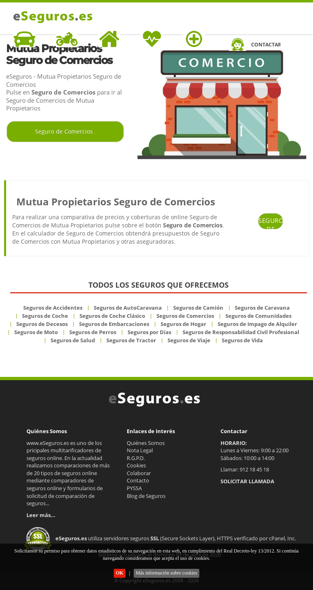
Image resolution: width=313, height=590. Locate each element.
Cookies (136, 465)
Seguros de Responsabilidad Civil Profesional (241, 332)
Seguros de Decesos (42, 324)
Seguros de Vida (242, 340)
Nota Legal (140, 450)
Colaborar (139, 473)
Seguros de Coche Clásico (112, 315)
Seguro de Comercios (64, 131)
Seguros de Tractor (131, 340)
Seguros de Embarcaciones (114, 324)
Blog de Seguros (146, 496)
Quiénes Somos (146, 443)
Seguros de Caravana (262, 307)
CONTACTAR (265, 44)
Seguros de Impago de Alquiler (257, 324)
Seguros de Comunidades (258, 315)
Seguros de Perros (92, 332)
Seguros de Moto (36, 332)
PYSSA (134, 488)
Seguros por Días (149, 332)
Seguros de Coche (45, 315)
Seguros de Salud (73, 340)
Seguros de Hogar (183, 324)
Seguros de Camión (198, 307)
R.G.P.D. (136, 458)
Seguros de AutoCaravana (128, 307)
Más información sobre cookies (166, 573)
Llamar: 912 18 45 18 (244, 469)
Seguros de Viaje (189, 340)
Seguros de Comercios (185, 315)
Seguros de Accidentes (52, 307)
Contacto (138, 480)
